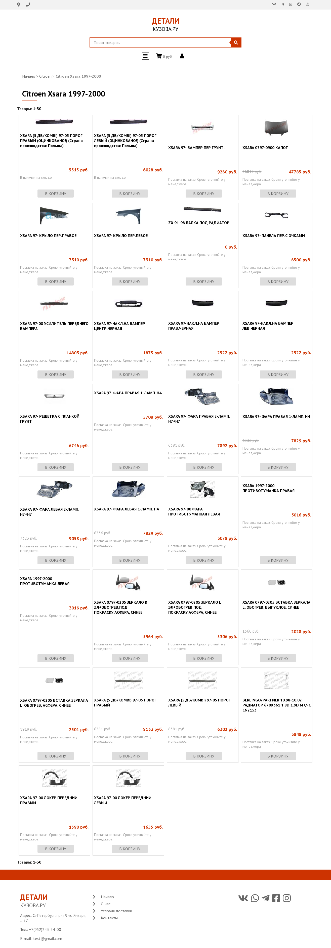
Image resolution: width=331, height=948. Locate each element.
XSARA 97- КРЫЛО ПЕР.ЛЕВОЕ (121, 235)
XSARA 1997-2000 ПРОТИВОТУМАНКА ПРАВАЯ (268, 488)
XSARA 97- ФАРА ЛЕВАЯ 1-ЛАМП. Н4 (126, 508)
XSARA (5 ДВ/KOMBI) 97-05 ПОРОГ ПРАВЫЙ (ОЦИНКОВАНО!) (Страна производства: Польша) (51, 140)
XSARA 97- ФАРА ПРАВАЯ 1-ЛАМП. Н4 (127, 392)
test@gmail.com (47, 938)
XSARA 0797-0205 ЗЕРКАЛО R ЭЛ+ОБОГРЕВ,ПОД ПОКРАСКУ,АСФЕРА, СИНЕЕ (120, 607)
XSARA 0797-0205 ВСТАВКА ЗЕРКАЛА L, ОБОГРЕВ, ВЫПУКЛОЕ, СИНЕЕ (276, 605)
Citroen (45, 76)
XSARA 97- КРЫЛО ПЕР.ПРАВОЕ (48, 235)
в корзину (55, 193)
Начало (28, 76)
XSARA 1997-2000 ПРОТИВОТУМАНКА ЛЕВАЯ (44, 581)
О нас (105, 903)
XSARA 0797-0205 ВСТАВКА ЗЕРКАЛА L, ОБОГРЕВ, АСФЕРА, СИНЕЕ (54, 703)
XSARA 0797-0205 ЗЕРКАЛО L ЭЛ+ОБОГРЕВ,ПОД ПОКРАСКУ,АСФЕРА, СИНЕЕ (194, 607)
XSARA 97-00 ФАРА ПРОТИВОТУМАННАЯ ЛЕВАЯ (194, 511)
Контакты (109, 917)
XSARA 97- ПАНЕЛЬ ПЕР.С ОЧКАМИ (273, 235)
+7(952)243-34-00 (45, 929)
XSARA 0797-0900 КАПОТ (265, 147)
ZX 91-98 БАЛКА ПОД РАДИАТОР (198, 222)
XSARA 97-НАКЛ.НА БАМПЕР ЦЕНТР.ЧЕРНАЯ (119, 326)
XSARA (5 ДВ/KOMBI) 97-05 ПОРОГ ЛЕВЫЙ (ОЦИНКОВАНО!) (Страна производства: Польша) (125, 140)
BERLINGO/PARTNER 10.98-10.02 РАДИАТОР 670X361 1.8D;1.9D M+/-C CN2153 (276, 705)
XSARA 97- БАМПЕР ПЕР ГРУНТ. (196, 147)
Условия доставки (116, 910)
